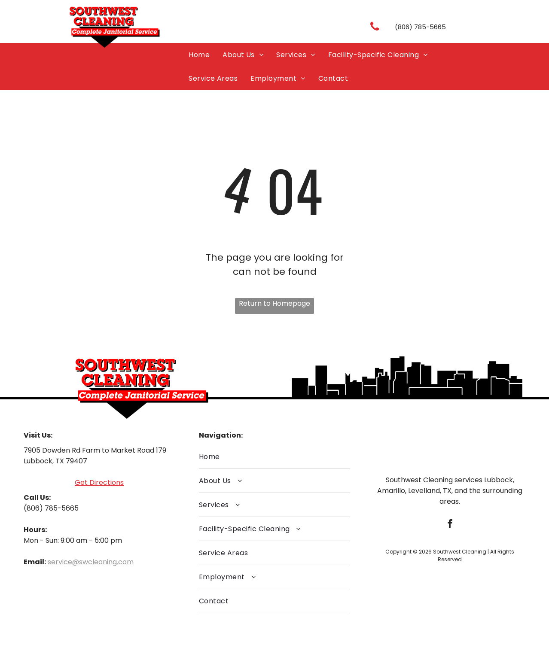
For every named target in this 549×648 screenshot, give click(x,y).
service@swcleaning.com (91, 562)
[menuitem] (199, 55)
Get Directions (99, 482)
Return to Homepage (274, 303)
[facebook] (450, 524)
